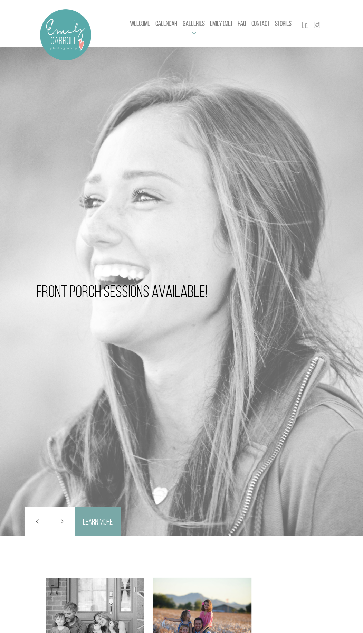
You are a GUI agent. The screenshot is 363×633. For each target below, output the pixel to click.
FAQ (242, 23)
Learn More (98, 521)
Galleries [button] (193, 23)
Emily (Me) (221, 23)
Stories (283, 23)
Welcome (140, 23)
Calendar (166, 23)
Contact (260, 23)
